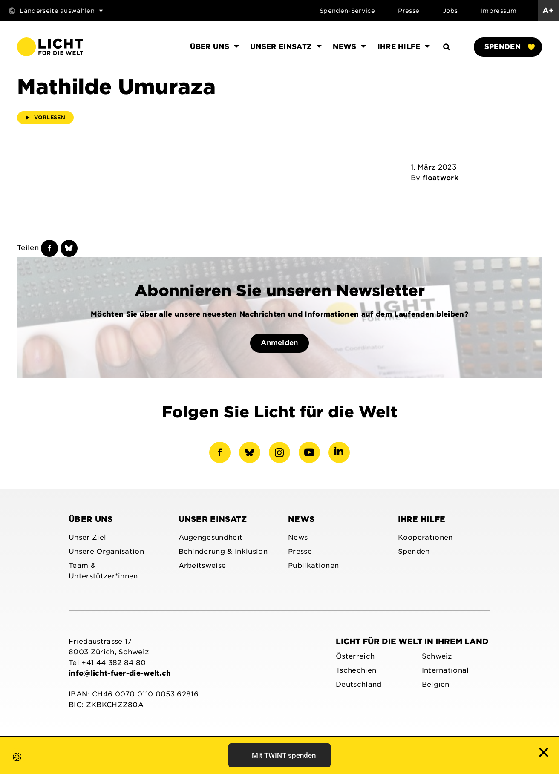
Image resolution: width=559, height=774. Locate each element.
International (445, 670)
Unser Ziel (87, 537)
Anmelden (279, 343)
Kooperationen (425, 537)
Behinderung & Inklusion (223, 551)
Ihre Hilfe (422, 519)
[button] (8, 765)
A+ (548, 10)
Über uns (91, 519)
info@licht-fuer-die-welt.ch (120, 673)
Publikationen (313, 565)
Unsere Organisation (106, 551)
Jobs (450, 10)
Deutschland (359, 684)
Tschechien (356, 670)
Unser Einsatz (213, 519)
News (301, 519)
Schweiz (437, 656)
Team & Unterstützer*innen (103, 570)
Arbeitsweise (202, 565)
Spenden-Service (347, 10)
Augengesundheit (211, 537)
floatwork (440, 178)
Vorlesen (45, 117)
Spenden (509, 47)
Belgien (436, 684)
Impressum (498, 10)
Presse (408, 10)
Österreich (355, 656)
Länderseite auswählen (56, 10)
